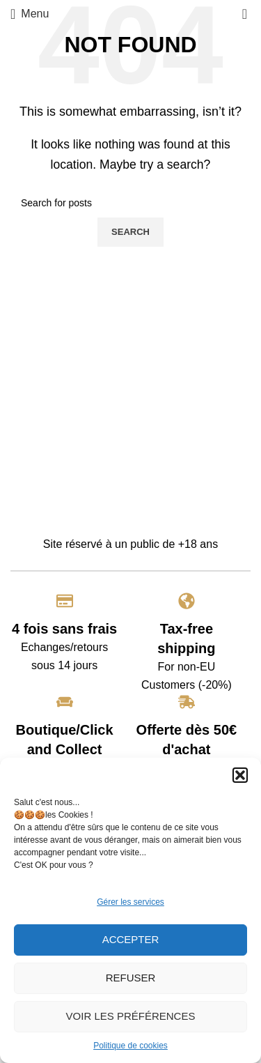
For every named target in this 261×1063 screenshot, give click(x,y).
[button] (240, 775)
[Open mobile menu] (29, 14)
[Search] (130, 202)
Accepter (130, 939)
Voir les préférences (131, 1016)
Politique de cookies (130, 1045)
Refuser (131, 978)
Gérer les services (130, 902)
